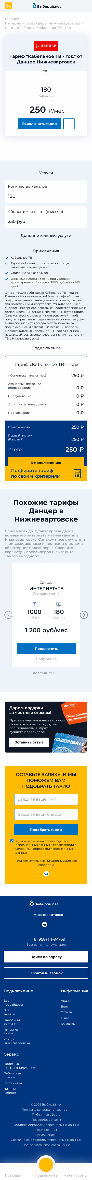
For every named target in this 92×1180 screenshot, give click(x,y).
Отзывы (66, 1012)
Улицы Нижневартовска (12, 1041)
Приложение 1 (46, 1129)
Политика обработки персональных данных (46, 1125)
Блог (64, 1006)
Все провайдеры (12, 1002)
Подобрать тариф (46, 829)
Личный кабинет (10, 1091)
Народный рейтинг (12, 1022)
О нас (65, 1018)
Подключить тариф (39, 124)
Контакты (66, 1024)
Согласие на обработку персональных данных (46, 1140)
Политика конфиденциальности (15, 1066)
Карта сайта (13, 1083)
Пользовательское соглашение (46, 1145)
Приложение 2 (46, 1135)
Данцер (12, 27)
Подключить (46, 648)
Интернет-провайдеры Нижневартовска (42, 23)
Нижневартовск (46, 914)
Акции (66, 1000)
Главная (12, 19)
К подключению (46, 463)
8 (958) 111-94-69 (46, 939)
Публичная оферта (12, 1075)
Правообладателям (46, 1119)
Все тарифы (46, 673)
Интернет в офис (11, 1031)
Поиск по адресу (46, 957)
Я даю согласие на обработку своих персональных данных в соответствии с (45, 846)
